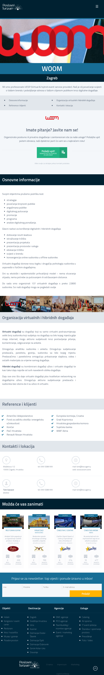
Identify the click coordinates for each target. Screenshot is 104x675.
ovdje (53, 287)
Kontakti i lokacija (64, 105)
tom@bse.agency (84, 466)
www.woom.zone (84, 469)
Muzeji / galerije (11, 629)
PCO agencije (62, 614)
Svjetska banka (64, 427)
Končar (10, 427)
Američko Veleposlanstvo (20, 416)
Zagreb (33, 610)
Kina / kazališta (11, 625)
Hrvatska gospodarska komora (72, 423)
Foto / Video (87, 633)
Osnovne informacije (18, 100)
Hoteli (6, 610)
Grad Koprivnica (64, 419)
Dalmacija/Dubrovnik (39, 637)
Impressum (62, 657)
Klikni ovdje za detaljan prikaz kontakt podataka (52, 163)
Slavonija (34, 645)
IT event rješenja (89, 618)
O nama (49, 657)
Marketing (75, 657)
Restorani (8, 622)
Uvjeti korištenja (62, 667)
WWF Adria (62, 431)
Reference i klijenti (17, 105)
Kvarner (33, 622)
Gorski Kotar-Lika (37, 641)
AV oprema (87, 614)
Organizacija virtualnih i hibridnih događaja (75, 100)
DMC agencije (62, 610)
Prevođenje (87, 629)
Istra (32, 618)
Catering (85, 610)
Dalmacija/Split (37, 633)
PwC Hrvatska (14, 431)
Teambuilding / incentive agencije (63, 620)
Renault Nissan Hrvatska (19, 434)
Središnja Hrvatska (38, 614)
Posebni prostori (11, 633)
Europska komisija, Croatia (70, 416)
